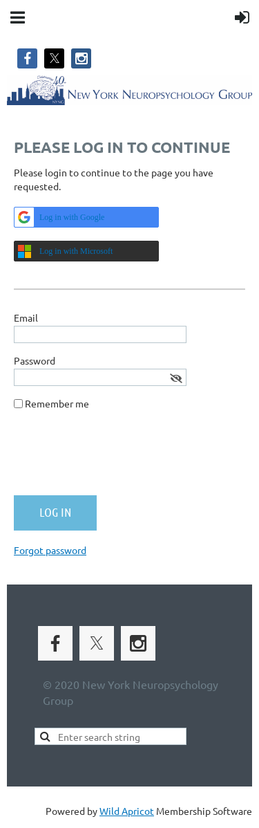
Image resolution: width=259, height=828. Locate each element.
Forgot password (50, 550)
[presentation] (119, 458)
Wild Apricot (126, 810)
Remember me (57, 403)
